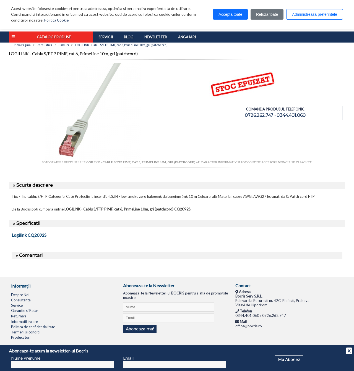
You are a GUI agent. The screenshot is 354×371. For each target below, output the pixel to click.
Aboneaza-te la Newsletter (149, 285)
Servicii (105, 37)
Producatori (20, 337)
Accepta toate (230, 14)
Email (128, 358)
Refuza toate (267, 14)
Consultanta (21, 300)
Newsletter (155, 37)
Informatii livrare (24, 321)
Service (17, 305)
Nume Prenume (25, 358)
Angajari (187, 37)
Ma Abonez (289, 359)
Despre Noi (20, 295)
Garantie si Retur (24, 310)
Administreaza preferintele (314, 14)
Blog (128, 37)
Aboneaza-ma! (140, 329)
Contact (243, 285)
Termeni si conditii (25, 332)
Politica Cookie (56, 20)
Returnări (18, 316)
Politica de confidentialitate (33, 327)
